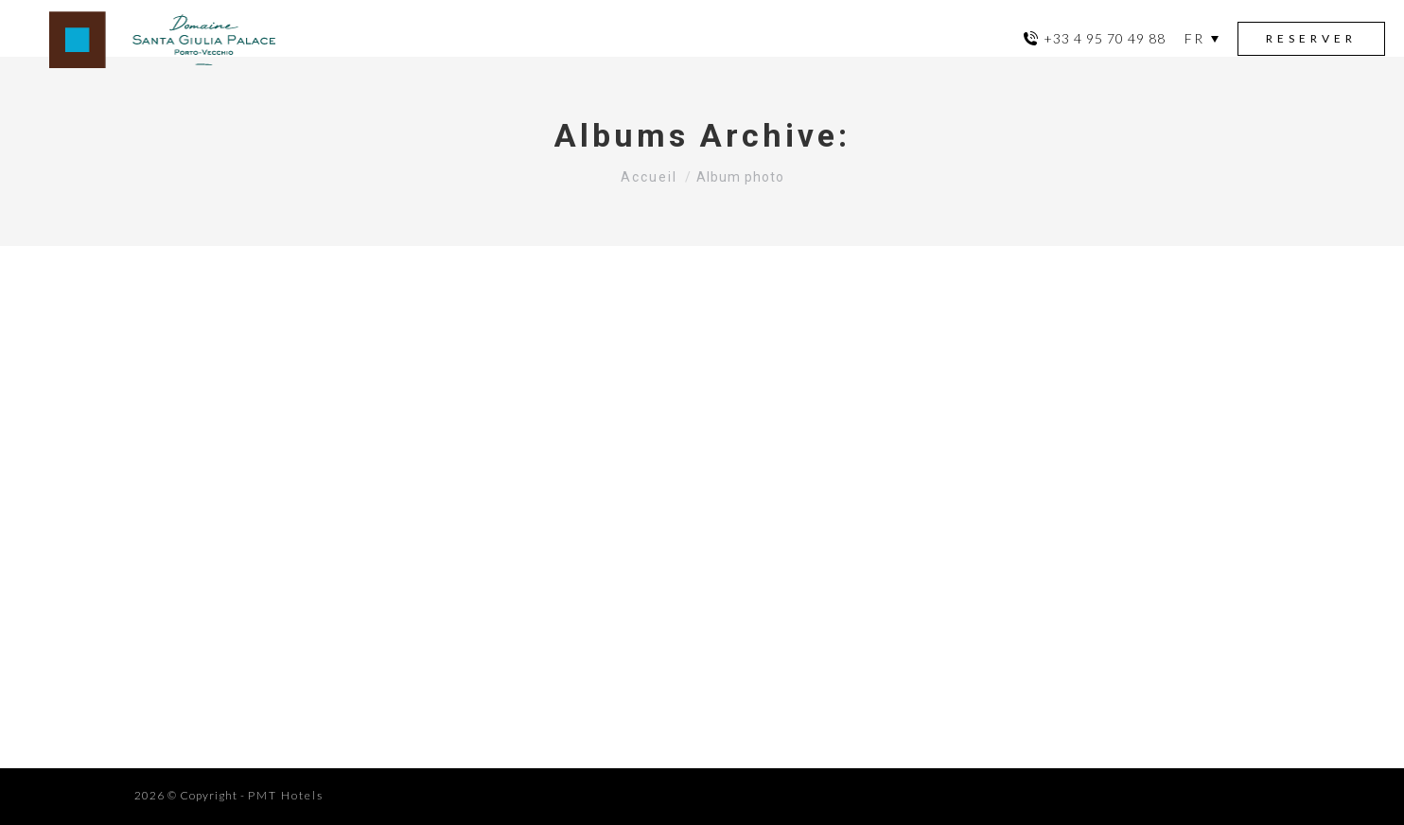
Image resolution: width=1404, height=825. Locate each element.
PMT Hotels (286, 795)
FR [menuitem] (1194, 38)
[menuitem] (1202, 38)
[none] (1202, 38)
